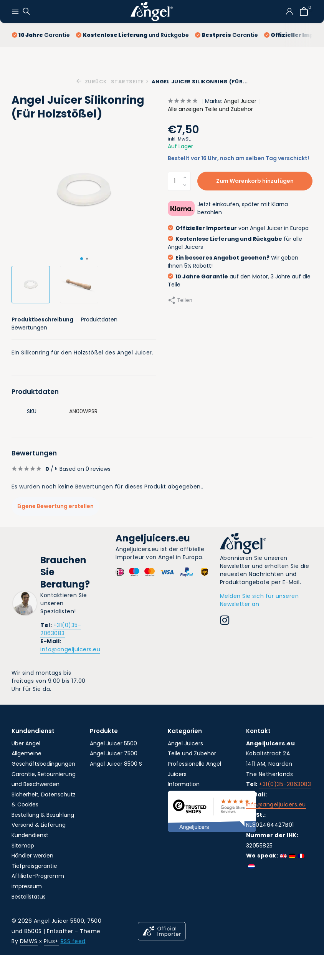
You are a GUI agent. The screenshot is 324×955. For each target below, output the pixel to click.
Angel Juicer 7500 (113, 753)
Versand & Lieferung (39, 825)
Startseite (130, 81)
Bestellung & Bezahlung (43, 815)
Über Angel (26, 743)
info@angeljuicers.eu (70, 649)
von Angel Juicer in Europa (238, 228)
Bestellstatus (29, 896)
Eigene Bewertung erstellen (55, 506)
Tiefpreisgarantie (34, 866)
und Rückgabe (132, 35)
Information (184, 784)
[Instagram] (225, 621)
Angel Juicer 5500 (113, 743)
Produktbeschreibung (42, 319)
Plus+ (51, 941)
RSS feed (73, 941)
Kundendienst (30, 835)
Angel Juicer (240, 101)
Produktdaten (99, 319)
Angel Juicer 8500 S (116, 764)
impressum (27, 886)
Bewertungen (29, 327)
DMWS (29, 941)
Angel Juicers (185, 743)
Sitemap (23, 845)
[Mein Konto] (289, 11)
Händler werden (32, 855)
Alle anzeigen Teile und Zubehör (210, 109)
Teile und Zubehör (192, 753)
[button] (81, 258)
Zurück (91, 81)
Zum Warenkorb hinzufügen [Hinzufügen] (255, 181)
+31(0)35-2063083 (60, 629)
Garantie (41, 35)
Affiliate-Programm (38, 876)
